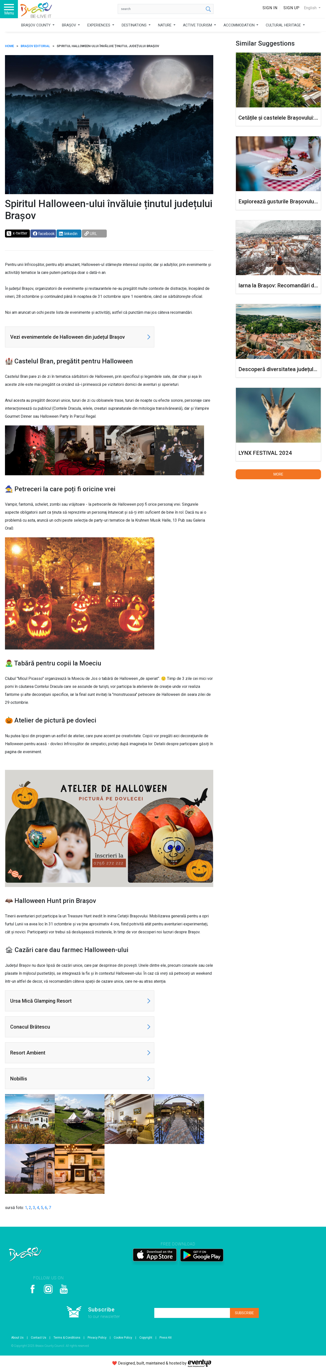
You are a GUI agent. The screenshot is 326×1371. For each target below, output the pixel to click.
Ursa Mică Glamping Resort (41, 1001)
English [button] (311, 7)
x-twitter (16, 233)
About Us (17, 1337)
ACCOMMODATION (239, 25)
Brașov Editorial (35, 46)
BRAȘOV (69, 25)
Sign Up (291, 7)
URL (90, 233)
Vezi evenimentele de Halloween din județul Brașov (67, 337)
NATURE (165, 25)
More (278, 474)
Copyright (145, 1337)
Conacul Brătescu (30, 1027)
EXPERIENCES (99, 25)
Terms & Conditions (67, 1337)
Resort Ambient (27, 1053)
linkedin (68, 233)
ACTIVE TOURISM (198, 25)
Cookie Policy (123, 1337)
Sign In (270, 7)
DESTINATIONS (135, 25)
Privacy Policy (97, 1337)
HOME (9, 46)
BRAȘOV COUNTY (36, 25)
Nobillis (18, 1079)
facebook (44, 233)
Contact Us (38, 1337)
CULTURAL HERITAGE (284, 25)
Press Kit (166, 1337)
